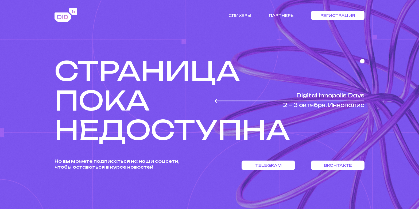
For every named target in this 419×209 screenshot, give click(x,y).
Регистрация (337, 15)
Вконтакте (338, 165)
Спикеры (239, 15)
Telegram (268, 165)
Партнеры (281, 15)
